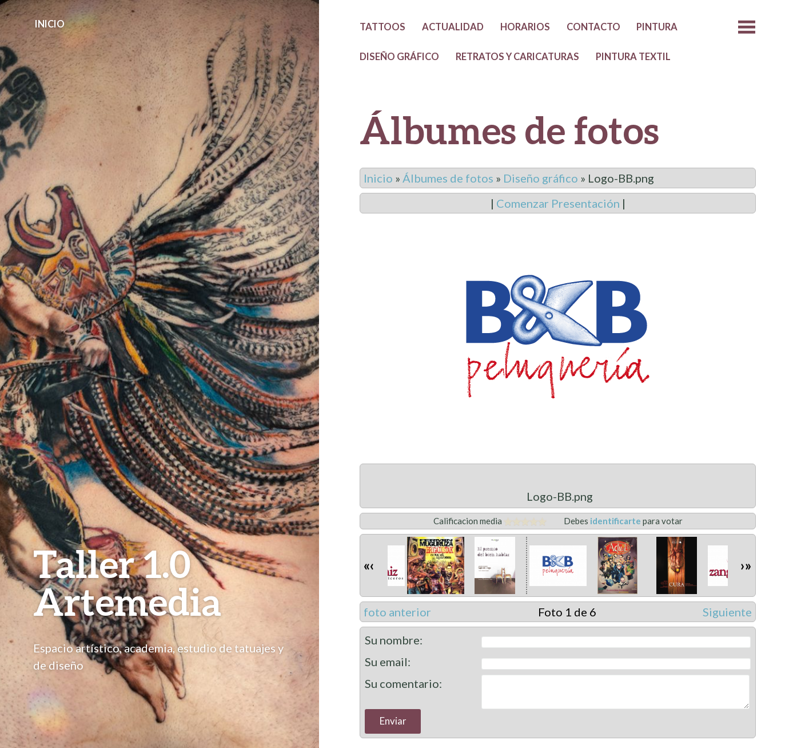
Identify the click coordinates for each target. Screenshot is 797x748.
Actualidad (453, 27)
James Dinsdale (577, 712)
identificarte (615, 521)
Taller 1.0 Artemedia (127, 582)
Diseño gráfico (399, 56)
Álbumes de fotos (448, 178)
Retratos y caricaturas (517, 56)
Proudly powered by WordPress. (419, 712)
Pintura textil (633, 56)
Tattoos (382, 27)
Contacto (593, 27)
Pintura (657, 27)
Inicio (50, 24)
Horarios (525, 27)
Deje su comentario (558, 638)
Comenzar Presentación (558, 203)
